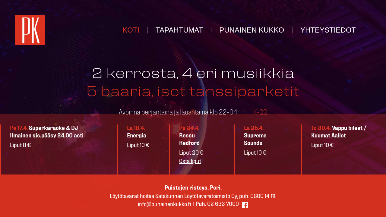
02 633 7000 (217, 204)
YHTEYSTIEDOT (328, 30)
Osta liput (190, 161)
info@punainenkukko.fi (164, 204)
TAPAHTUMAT (179, 30)
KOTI (130, 30)
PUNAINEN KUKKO (251, 30)
